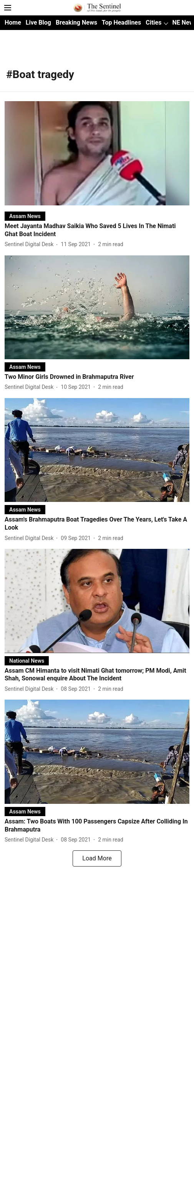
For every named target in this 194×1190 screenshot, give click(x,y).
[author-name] (30, 244)
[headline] (97, 230)
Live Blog (38, 22)
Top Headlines (121, 22)
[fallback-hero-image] (97, 153)
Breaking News (76, 22)
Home (13, 22)
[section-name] (25, 216)
